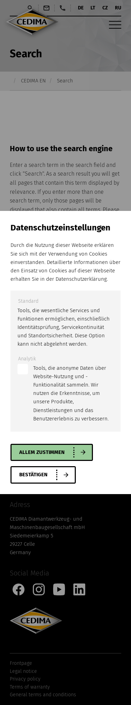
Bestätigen (33, 474)
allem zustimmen (42, 452)
